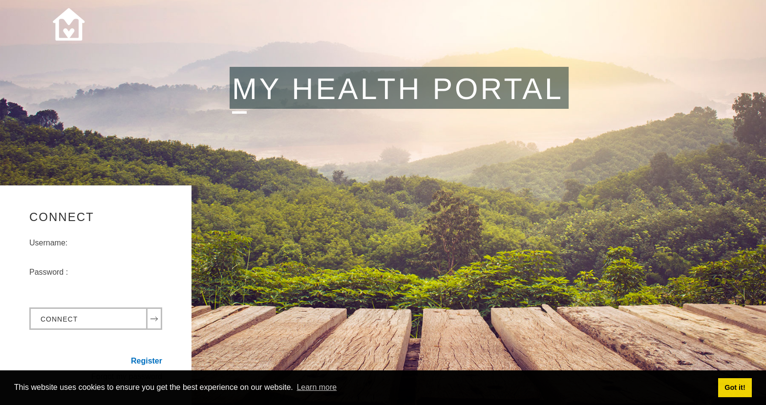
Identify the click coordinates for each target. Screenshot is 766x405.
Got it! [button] (734, 387)
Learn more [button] (317, 387)
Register (146, 361)
